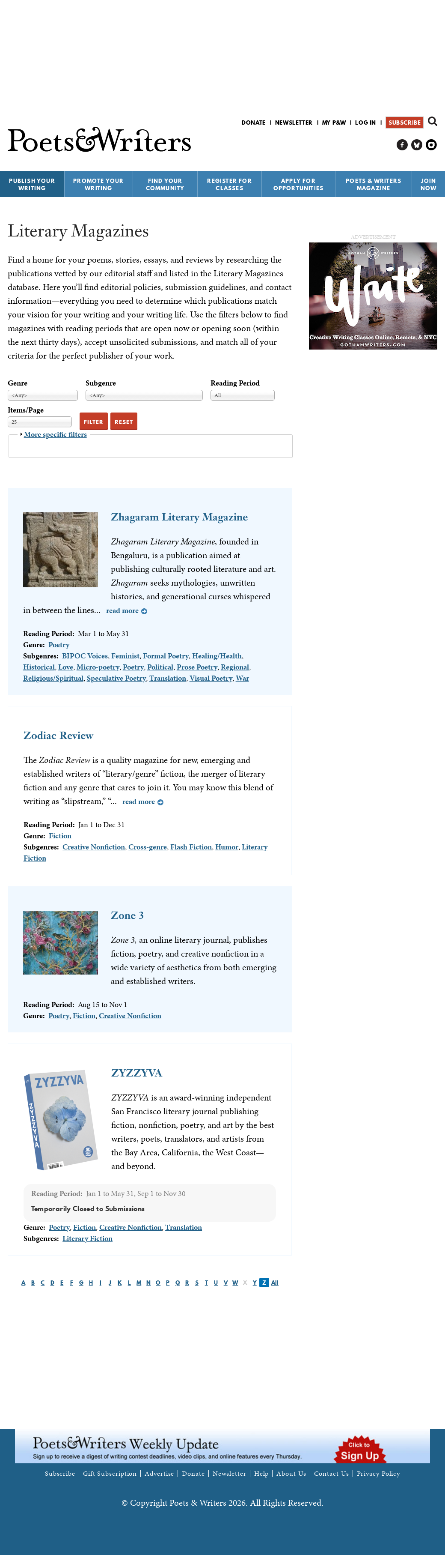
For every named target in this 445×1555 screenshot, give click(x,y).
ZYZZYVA (136, 1073)
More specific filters (55, 434)
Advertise (159, 1473)
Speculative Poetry (116, 678)
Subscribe (405, 122)
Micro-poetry (98, 666)
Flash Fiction (191, 846)
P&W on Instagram (431, 145)
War (242, 678)
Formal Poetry (166, 655)
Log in (365, 122)
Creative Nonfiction (93, 846)
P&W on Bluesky (417, 145)
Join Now (429, 184)
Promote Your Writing (98, 184)
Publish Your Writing (32, 184)
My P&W (334, 122)
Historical (39, 666)
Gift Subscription (110, 1473)
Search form (432, 121)
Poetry (58, 644)
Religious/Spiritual (53, 678)
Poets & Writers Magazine (373, 184)
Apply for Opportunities (298, 184)
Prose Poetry (197, 666)
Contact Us (331, 1473)
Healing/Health (217, 655)
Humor (226, 846)
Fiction (60, 835)
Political (160, 666)
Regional (235, 666)
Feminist (125, 655)
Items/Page (26, 409)
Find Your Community (165, 184)
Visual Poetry (211, 678)
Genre (17, 382)
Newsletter (294, 122)
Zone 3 (127, 915)
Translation (167, 678)
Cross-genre (147, 846)
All (275, 1282)
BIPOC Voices (85, 655)
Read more (122, 610)
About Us (291, 1473)
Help (261, 1473)
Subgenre (101, 382)
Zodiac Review (58, 735)
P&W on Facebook (402, 145)
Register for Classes (229, 184)
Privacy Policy (378, 1473)
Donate (254, 122)
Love (65, 666)
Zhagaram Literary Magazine (179, 516)
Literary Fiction (87, 1238)
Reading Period (235, 382)
